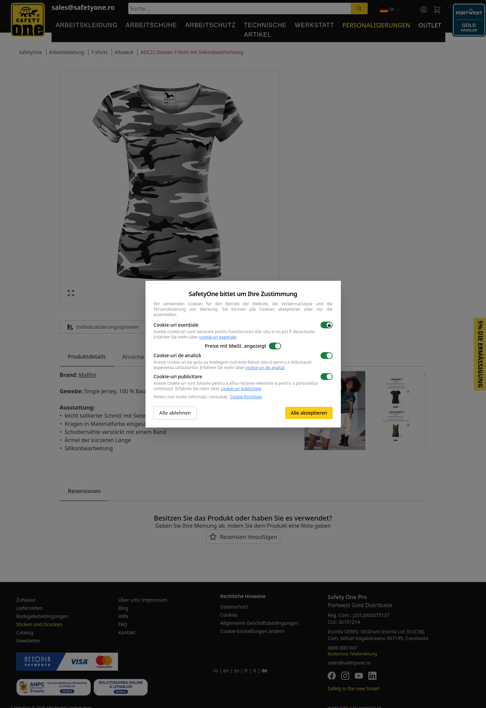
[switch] (326, 325)
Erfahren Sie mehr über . (196, 337)
